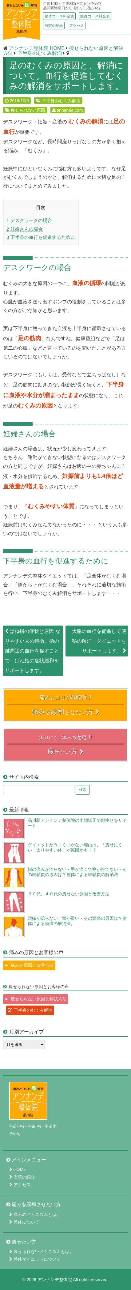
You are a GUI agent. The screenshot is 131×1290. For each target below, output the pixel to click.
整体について (26, 1222)
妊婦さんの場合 (24, 228)
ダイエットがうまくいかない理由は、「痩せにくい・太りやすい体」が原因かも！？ (75, 847)
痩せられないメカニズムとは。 (44, 1251)
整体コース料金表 (59, 16)
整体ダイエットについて (37, 1259)
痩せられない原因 (28, 110)
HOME (20, 1169)
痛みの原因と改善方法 (32, 965)
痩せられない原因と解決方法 (39, 998)
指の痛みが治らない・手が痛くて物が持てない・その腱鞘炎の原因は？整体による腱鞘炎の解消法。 (77, 872)
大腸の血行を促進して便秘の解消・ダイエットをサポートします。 (99, 641)
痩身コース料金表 (95, 16)
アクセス (76, 26)
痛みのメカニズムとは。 (37, 1214)
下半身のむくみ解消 (61, 100)
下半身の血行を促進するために (40, 237)
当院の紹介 (54, 26)
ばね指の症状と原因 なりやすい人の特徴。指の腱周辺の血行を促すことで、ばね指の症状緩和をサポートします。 (32, 651)
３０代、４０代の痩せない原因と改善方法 (68, 893)
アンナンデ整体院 (55, 1279)
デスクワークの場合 (29, 220)
